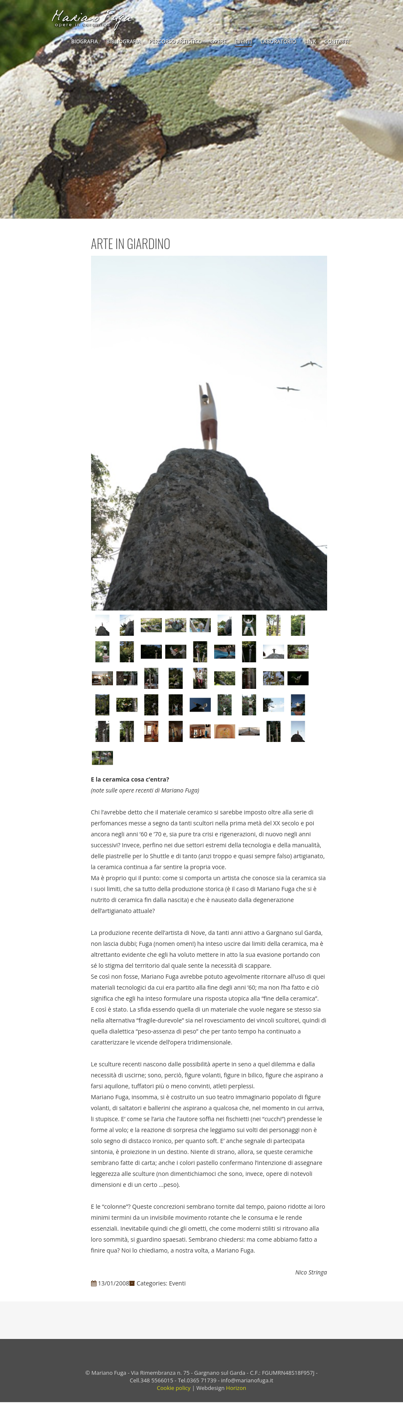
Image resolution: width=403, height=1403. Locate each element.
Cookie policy (174, 1388)
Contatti (337, 41)
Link (310, 41)
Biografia (84, 41)
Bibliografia (123, 41)
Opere (218, 41)
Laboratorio (278, 41)
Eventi (243, 41)
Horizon (236, 1388)
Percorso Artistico (175, 41)
